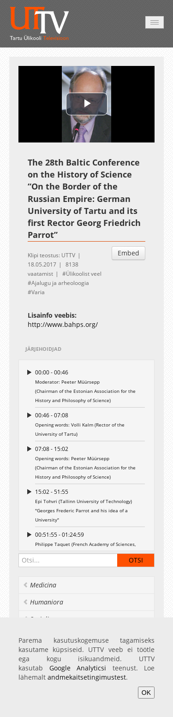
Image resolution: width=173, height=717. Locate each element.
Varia (38, 292)
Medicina (39, 585)
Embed (128, 253)
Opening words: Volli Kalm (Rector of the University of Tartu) (90, 424)
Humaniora (43, 602)
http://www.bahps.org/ (63, 324)
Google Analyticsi (78, 668)
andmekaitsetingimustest (87, 677)
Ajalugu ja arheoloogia (60, 283)
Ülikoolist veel (83, 274)
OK (146, 692)
